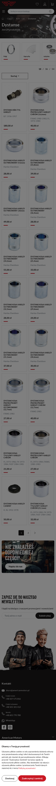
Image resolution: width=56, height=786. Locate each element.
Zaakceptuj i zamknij (32, 778)
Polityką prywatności (26, 768)
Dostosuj (9, 778)
